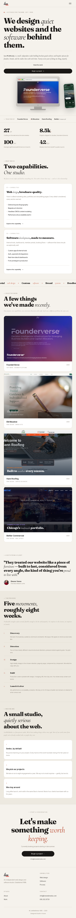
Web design (44, 877)
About (6, 896)
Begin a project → (38, 855)
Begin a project (38, 71)
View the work (38, 65)
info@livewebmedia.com (38, 860)
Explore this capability (15, 223)
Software (43, 881)
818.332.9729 (44, 899)
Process (42, 885)
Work (5, 899)
